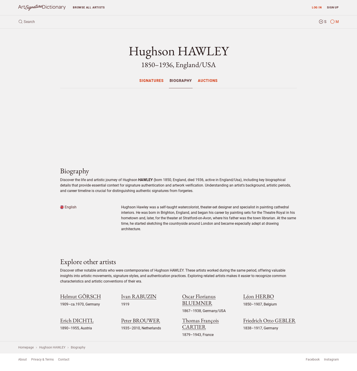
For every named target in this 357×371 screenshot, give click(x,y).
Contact (63, 359)
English (68, 207)
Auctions (208, 81)
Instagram (331, 359)
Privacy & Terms (42, 359)
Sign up (333, 7)
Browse (89, 7)
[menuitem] (151, 80)
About (22, 359)
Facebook (313, 359)
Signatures (151, 81)
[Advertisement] (178, 124)
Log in (317, 7)
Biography (181, 81)
